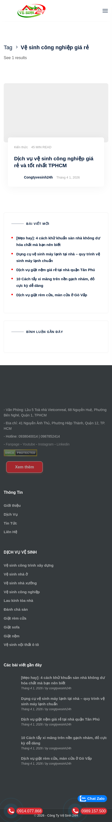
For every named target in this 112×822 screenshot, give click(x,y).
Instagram (45, 444)
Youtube (28, 444)
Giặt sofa (12, 627)
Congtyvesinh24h (38, 177)
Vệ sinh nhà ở (16, 574)
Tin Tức (10, 523)
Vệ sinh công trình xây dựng (28, 565)
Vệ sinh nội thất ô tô (21, 644)
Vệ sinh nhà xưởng (20, 583)
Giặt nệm (12, 636)
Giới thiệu (12, 505)
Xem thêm (24, 467)
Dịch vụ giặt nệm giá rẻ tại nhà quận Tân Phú (55, 270)
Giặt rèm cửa (15, 618)
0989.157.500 (94, 811)
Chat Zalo (96, 798)
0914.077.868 (29, 811)
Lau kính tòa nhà (18, 600)
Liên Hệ (10, 532)
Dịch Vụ (11, 514)
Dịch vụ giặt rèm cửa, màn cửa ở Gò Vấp (51, 295)
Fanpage (13, 444)
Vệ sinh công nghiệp (22, 592)
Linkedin (63, 444)
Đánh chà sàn (16, 609)
